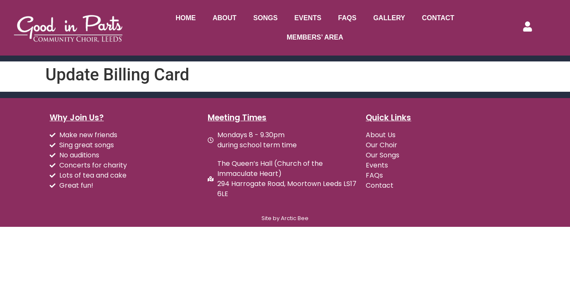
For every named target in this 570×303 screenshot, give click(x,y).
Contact (438, 17)
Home (186, 17)
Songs (265, 17)
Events (307, 17)
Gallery (389, 17)
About (225, 17)
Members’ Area (315, 37)
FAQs (347, 17)
